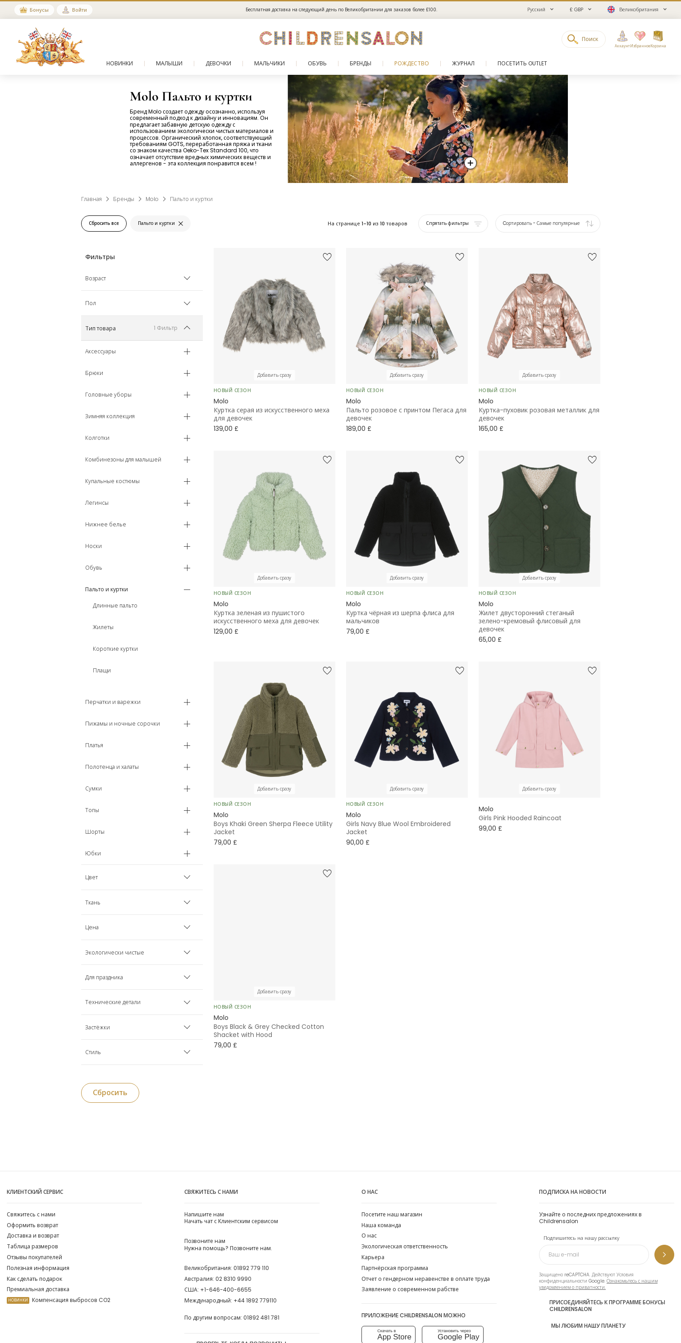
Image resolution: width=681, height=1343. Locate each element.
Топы (92, 810)
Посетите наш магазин (391, 1214)
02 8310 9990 (233, 1279)
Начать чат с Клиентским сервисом (231, 1218)
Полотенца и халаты (112, 767)
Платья (94, 745)
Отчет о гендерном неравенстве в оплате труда (425, 1279)
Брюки (94, 373)
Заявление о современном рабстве (410, 1289)
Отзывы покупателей (34, 1257)
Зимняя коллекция (110, 416)
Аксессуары (100, 352)
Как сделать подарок (34, 1279)
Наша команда (381, 1225)
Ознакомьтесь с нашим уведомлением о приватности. (598, 1284)
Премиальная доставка (38, 1289)
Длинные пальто (115, 606)
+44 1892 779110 (255, 1300)
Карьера (372, 1257)
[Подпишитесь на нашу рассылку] (664, 1255)
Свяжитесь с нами (31, 1214)
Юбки (93, 854)
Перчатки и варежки (113, 702)
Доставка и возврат (33, 1235)
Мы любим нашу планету (582, 1324)
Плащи (102, 671)
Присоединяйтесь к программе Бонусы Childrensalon (602, 1305)
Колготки (97, 438)
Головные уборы (108, 395)
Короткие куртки (115, 649)
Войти (79, 10)
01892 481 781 (261, 1317)
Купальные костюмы (112, 481)
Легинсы (97, 503)
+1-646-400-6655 (225, 1289)
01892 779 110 (251, 1268)
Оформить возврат (32, 1225)
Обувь (93, 568)
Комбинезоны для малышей (123, 460)
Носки (93, 546)
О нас (369, 1235)
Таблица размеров (32, 1246)
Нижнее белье (105, 525)
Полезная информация (38, 1268)
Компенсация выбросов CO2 (58, 1300)
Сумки (93, 789)
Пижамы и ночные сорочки (122, 724)
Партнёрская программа (394, 1268)
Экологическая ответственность (404, 1246)
